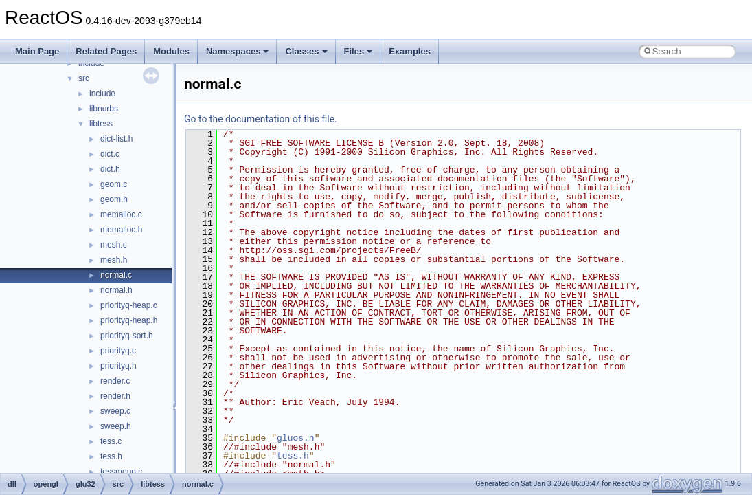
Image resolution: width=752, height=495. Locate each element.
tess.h (111, 456)
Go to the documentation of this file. (260, 118)
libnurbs (103, 108)
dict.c (109, 154)
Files (358, 51)
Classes (306, 51)
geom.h (114, 199)
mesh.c (113, 245)
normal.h (116, 290)
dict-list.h (116, 139)
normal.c (116, 275)
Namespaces (237, 51)
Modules (171, 51)
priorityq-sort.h (126, 335)
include (102, 93)
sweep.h (115, 426)
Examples (410, 51)
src (83, 78)
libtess (101, 124)
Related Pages (106, 51)
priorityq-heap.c (128, 305)
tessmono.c (121, 471)
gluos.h (296, 438)
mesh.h (113, 260)
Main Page (37, 51)
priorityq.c (118, 350)
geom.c (113, 184)
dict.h (110, 169)
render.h (115, 396)
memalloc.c (121, 214)
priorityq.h (118, 366)
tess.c (111, 441)
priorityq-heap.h (128, 320)
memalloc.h (121, 229)
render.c (115, 381)
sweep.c (115, 411)
